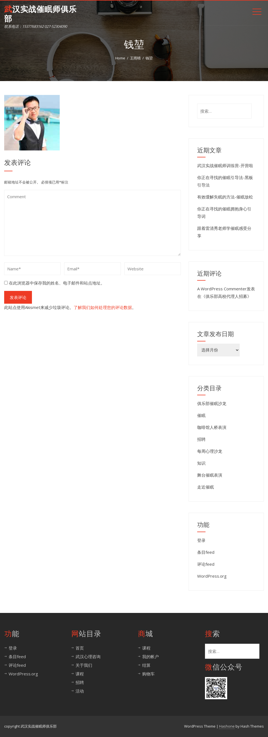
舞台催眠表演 (209, 475)
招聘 (201, 439)
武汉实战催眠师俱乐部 (40, 14)
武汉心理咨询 (88, 656)
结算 (146, 665)
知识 (201, 463)
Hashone (227, 726)
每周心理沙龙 (209, 451)
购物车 (148, 673)
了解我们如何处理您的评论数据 (103, 307)
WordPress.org (212, 576)
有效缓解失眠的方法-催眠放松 (225, 197)
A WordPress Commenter (222, 288)
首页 (80, 648)
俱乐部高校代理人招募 (226, 296)
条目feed (205, 552)
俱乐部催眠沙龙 (211, 403)
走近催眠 (205, 487)
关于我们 (84, 665)
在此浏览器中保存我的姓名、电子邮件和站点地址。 (57, 283)
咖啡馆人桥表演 (211, 427)
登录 (201, 540)
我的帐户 (150, 656)
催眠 (201, 415)
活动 (80, 691)
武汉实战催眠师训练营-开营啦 (225, 165)
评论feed (205, 564)
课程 (80, 673)
